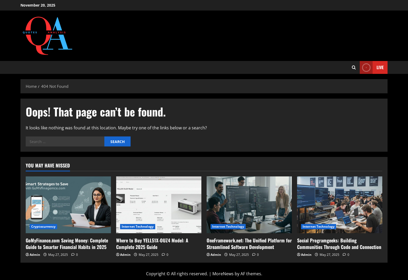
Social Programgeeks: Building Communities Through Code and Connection (339, 243)
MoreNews (223, 274)
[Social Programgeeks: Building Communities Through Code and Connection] (339, 204)
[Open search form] (354, 67)
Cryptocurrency (43, 226)
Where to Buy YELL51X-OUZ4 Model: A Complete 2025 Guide (152, 243)
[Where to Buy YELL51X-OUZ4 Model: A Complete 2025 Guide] (158, 204)
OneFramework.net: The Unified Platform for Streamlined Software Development (249, 243)
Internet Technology (138, 226)
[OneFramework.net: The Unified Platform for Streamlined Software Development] (249, 204)
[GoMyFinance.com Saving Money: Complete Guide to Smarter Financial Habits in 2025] (68, 204)
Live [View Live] (372, 67)
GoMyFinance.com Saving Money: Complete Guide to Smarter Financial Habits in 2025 (67, 243)
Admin (35, 254)
